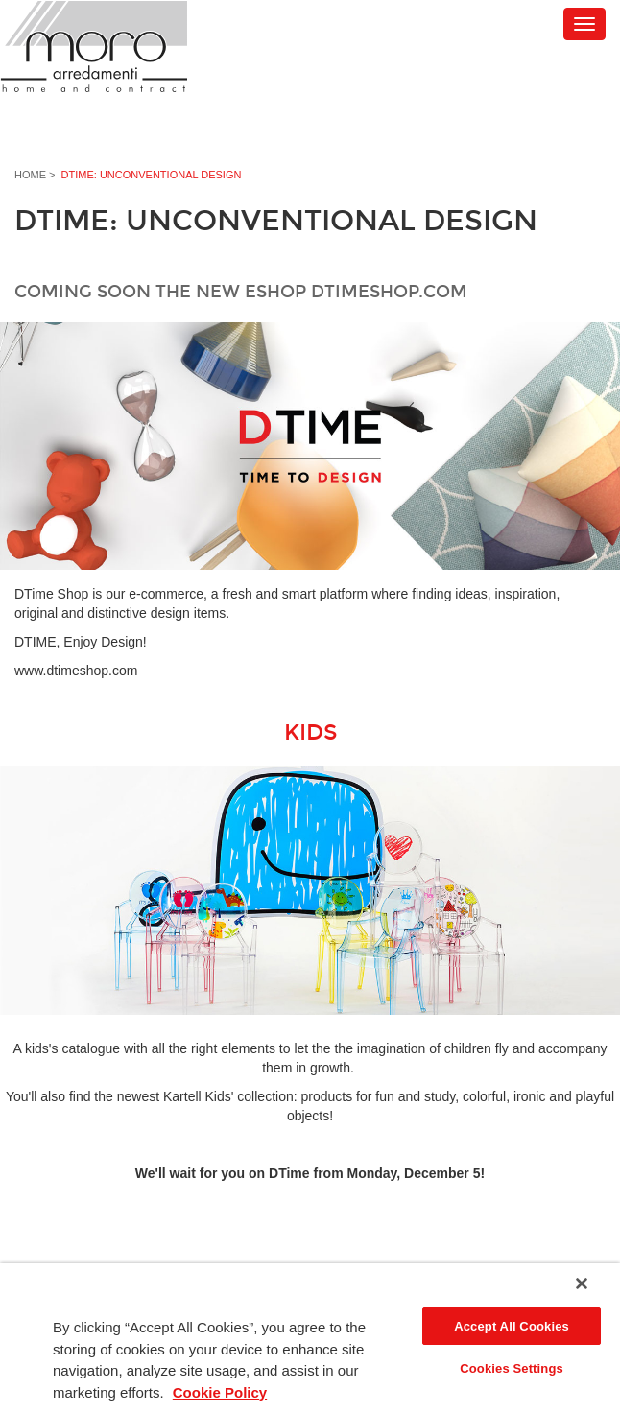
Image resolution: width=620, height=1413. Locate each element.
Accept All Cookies (511, 1326)
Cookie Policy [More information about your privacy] (220, 1392)
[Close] (581, 1283)
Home (30, 174)
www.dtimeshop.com (75, 670)
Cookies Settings (511, 1368)
